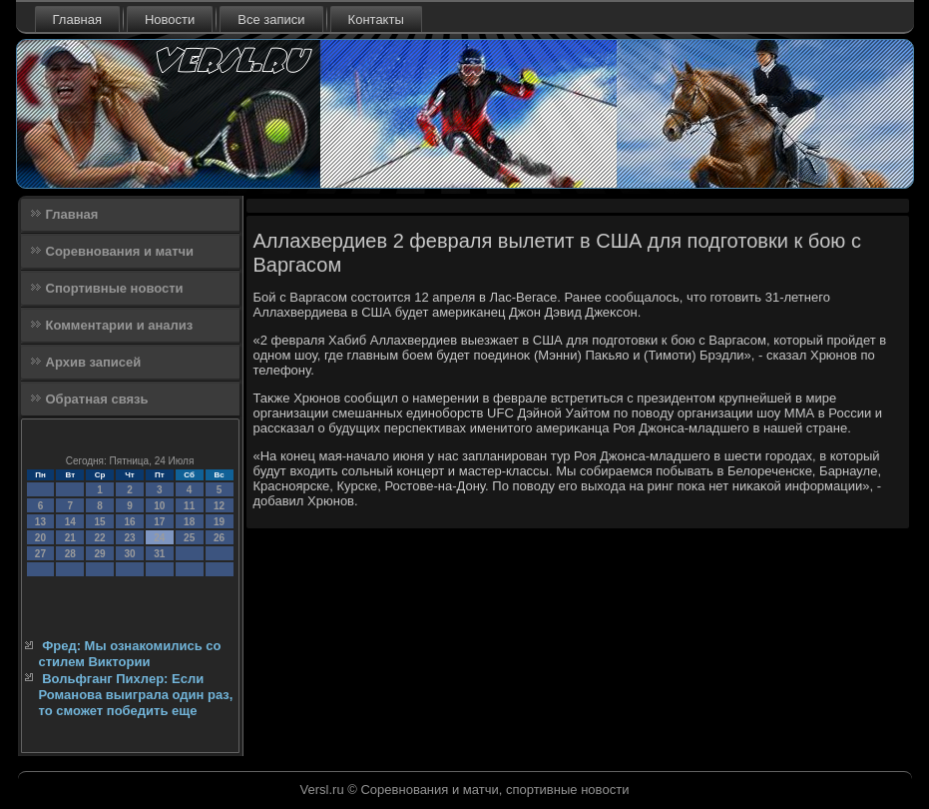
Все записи (270, 19)
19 (219, 521)
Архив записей (94, 362)
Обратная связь (97, 399)
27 (40, 553)
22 (100, 537)
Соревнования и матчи (120, 251)
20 (40, 537)
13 (40, 521)
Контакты (376, 19)
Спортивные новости (115, 288)
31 (159, 553)
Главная (77, 19)
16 (129, 521)
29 (100, 553)
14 (70, 521)
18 (189, 521)
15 (100, 521)
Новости (170, 19)
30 (129, 553)
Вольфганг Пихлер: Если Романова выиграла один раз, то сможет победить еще (136, 695)
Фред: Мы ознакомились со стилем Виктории (130, 653)
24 (159, 537)
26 (219, 537)
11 (189, 505)
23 (129, 537)
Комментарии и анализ (120, 325)
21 (70, 537)
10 (159, 505)
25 (189, 537)
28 (70, 553)
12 (219, 505)
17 (159, 521)
